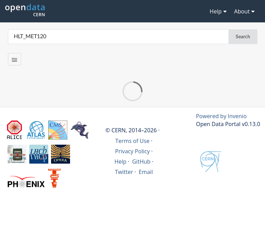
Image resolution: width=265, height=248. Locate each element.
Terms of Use (132, 141)
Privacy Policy (132, 151)
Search (243, 36)
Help (121, 161)
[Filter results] (14, 59)
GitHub (141, 161)
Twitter (124, 172)
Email (146, 172)
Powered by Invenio (221, 116)
